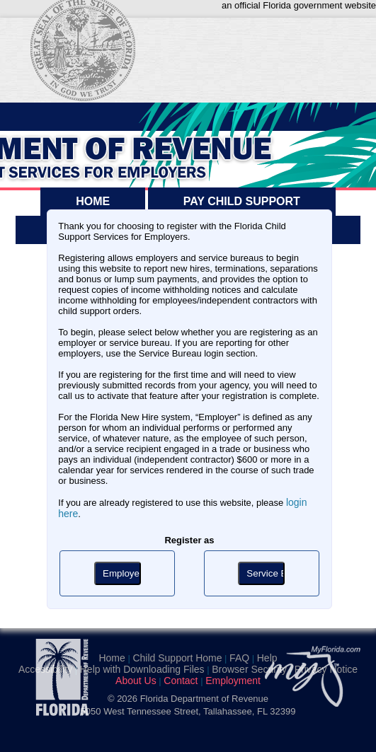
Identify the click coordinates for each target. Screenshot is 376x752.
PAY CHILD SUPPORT (241, 201)
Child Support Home (177, 658)
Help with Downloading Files (142, 669)
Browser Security (249, 669)
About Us (135, 680)
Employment (233, 680)
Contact (181, 680)
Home (111, 658)
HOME (93, 201)
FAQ (239, 658)
